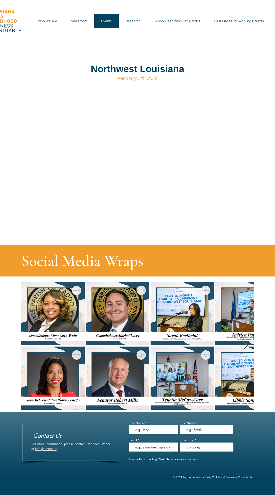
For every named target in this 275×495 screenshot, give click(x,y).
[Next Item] (245, 345)
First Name (136, 422)
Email (133, 440)
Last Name (187, 422)
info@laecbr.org (46, 449)
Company (187, 440)
